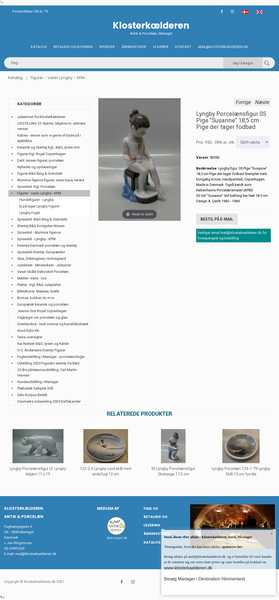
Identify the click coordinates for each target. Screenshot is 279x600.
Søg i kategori (243, 63)
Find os (151, 508)
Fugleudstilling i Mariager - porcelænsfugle (50, 357)
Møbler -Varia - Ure (31, 278)
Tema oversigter (29, 337)
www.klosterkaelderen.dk (188, 568)
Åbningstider (134, 46)
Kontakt (183, 46)
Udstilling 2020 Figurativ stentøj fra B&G (48, 363)
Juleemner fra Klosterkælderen (41, 117)
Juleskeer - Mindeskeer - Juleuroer (44, 265)
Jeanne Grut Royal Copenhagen (42, 311)
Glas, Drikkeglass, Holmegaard (41, 259)
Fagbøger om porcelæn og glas (42, 317)
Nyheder (107, 46)
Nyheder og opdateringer (37, 167)
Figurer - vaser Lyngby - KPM (57, 77)
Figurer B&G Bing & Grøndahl (39, 173)
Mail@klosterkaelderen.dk (223, 46)
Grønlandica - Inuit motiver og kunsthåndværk (53, 324)
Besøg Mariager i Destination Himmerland (204, 579)
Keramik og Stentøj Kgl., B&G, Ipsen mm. (49, 147)
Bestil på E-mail (217, 219)
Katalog (39, 46)
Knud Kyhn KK (28, 330)
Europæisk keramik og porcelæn (42, 304)
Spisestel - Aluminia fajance (39, 232)
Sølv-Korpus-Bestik (32, 395)
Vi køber (160, 46)
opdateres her (231, 547)
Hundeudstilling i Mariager (37, 382)
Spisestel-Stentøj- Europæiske (41, 252)
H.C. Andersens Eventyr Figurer (41, 350)
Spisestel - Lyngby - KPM (36, 239)
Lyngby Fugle (29, 213)
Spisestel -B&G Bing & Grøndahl (42, 219)
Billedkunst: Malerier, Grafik (38, 291)
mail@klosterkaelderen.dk (35, 554)
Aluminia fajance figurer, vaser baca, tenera (50, 180)
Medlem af (108, 508)
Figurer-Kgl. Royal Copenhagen (41, 154)
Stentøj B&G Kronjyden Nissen (41, 226)
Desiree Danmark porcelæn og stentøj (47, 245)
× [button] (271, 533)
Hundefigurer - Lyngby (36, 200)
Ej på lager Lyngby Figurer (39, 206)
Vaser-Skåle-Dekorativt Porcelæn (43, 272)
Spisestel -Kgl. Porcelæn (36, 187)
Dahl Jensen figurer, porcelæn (40, 160)
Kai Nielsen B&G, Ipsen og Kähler (43, 344)
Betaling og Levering (73, 46)
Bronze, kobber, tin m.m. (36, 298)
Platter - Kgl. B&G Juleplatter (39, 285)
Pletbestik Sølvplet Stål (35, 388)
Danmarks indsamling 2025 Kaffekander (49, 401)
